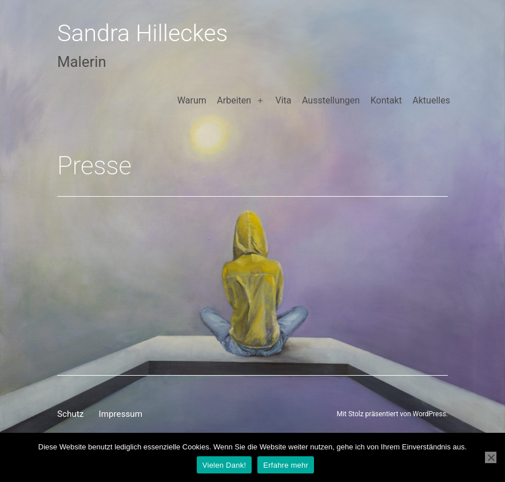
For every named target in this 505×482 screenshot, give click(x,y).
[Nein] (490, 457)
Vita (283, 100)
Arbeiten (234, 100)
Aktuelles (431, 100)
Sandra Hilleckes (142, 33)
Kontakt (386, 100)
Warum (191, 100)
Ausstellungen (331, 100)
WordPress (429, 414)
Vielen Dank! (224, 465)
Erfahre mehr (285, 465)
